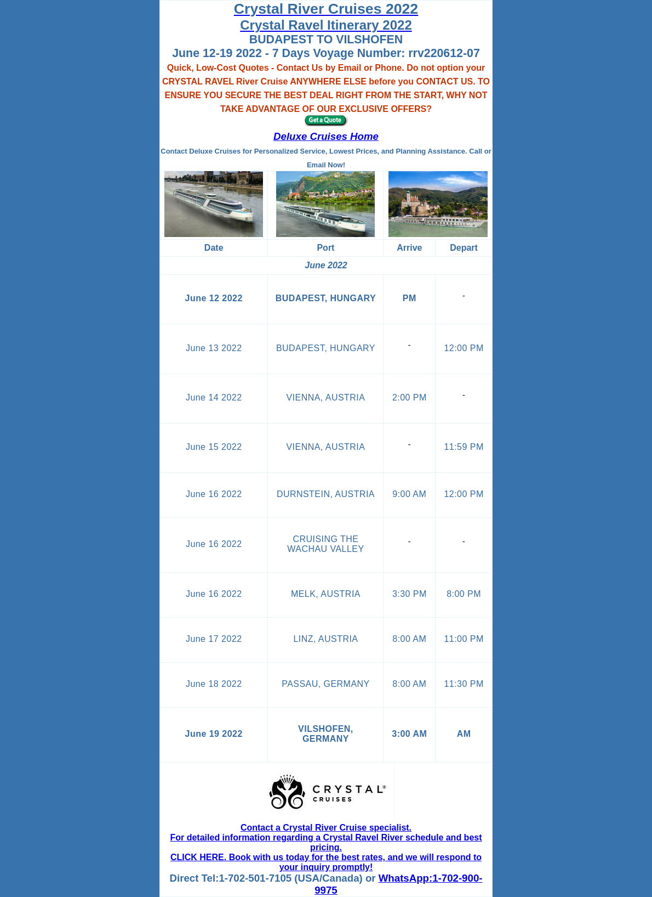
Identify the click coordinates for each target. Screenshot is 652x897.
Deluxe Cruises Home (326, 136)
